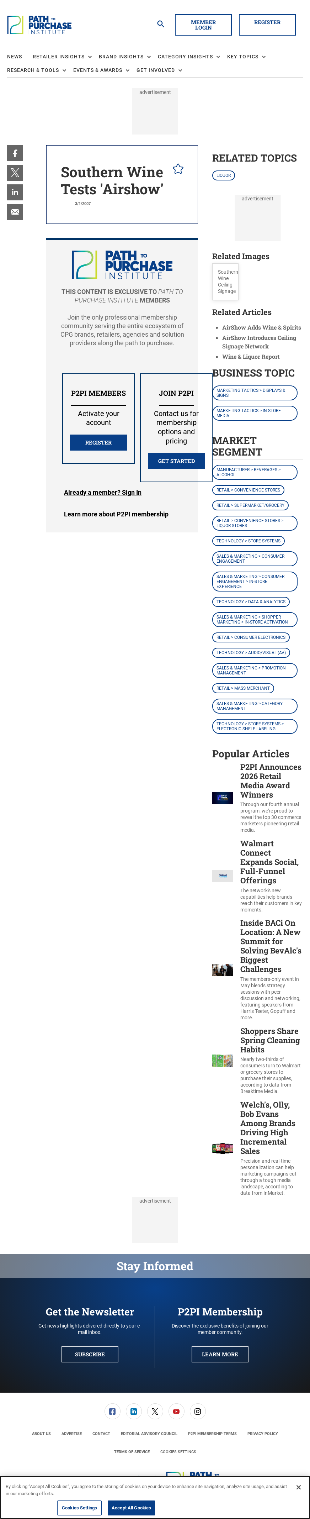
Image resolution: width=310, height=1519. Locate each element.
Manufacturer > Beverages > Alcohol (248, 472)
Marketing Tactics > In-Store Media (249, 413)
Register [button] (267, 22)
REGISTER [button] (98, 442)
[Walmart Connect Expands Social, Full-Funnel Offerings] (222, 876)
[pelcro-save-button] (176, 169)
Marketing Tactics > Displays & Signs (251, 393)
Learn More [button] (220, 1354)
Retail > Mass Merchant (243, 688)
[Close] (298, 1487)
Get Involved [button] (156, 70)
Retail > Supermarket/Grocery (250, 505)
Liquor (224, 175)
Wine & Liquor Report (251, 356)
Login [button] (103, 492)
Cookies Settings (178, 1452)
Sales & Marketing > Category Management (250, 706)
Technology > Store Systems (248, 540)
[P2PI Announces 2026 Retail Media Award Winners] (222, 798)
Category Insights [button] (185, 56)
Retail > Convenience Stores (248, 490)
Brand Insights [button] (121, 56)
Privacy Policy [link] (262, 1433)
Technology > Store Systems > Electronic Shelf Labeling (250, 726)
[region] (155, 1497)
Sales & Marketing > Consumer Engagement (250, 559)
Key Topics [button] (242, 56)
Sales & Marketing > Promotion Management (251, 671)
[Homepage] (39, 25)
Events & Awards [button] (97, 70)
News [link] (14, 56)
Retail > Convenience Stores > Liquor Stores (250, 523)
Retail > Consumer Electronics (251, 637)
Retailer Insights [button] (59, 56)
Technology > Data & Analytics (251, 601)
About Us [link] (41, 1433)
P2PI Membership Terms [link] (212, 1433)
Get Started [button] (176, 460)
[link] (15, 153)
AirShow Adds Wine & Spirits (261, 327)
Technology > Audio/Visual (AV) (251, 652)
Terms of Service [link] (132, 1452)
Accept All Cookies (131, 1507)
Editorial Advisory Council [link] (149, 1433)
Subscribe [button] (90, 1354)
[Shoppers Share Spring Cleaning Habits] (222, 1060)
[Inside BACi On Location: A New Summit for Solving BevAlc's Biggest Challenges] (222, 969)
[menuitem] (20, 57)
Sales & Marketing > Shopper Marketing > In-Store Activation (252, 620)
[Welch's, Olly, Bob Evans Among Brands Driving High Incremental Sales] (222, 1148)
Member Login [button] (203, 25)
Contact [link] (101, 1433)
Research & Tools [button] (33, 70)
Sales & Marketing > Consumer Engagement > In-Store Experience (250, 581)
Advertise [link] (72, 1433)
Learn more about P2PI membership (116, 514)
